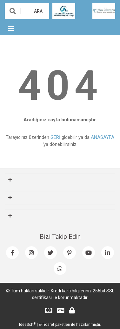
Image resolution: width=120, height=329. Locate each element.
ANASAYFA (102, 137)
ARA (38, 11)
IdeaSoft (27, 324)
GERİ (55, 137)
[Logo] (63, 11)
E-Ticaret (46, 324)
